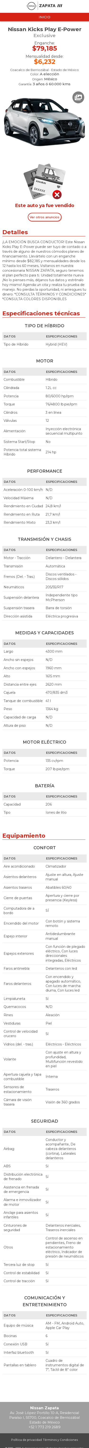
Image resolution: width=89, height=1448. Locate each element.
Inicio (44, 17)
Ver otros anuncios (44, 217)
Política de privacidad (26, 1440)
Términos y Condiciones (60, 1440)
